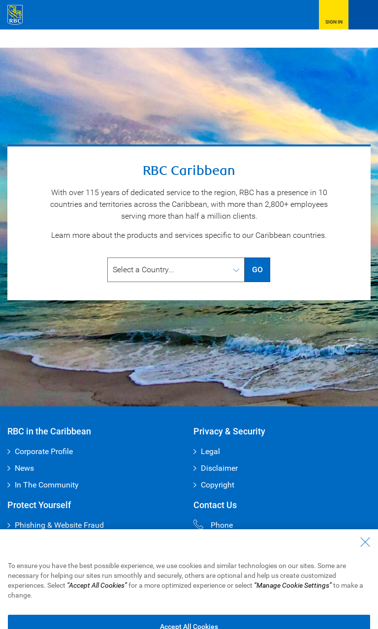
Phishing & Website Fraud (59, 525)
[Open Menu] (363, 14)
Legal (210, 451)
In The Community (47, 484)
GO (257, 269)
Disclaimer (219, 468)
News (24, 468)
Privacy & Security (34, 611)
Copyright (217, 484)
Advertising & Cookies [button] (99, 611)
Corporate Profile (44, 451)
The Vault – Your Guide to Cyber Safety (83, 541)
